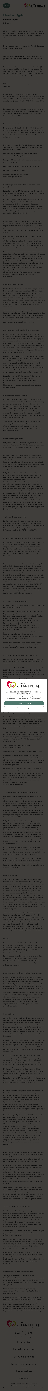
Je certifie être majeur (24, 703)
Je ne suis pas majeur (24, 708)
